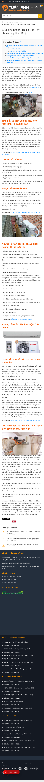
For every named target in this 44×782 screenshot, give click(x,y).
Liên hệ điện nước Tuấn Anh (12, 576)
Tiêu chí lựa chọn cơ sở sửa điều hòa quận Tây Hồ (26, 420)
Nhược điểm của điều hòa (18, 51)
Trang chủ (2, 22)
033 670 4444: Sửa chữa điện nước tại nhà (16, 1)
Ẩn (21, 42)
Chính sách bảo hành (9, 580)
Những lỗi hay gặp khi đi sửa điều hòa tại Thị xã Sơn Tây (24, 53)
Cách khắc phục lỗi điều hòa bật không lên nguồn (25, 58)
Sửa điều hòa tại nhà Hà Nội (13, 22)
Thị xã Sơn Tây (34, 87)
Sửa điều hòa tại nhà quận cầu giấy (22, 319)
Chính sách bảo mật (9, 582)
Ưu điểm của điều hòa (16, 49)
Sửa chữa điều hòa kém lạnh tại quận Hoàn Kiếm (26, 212)
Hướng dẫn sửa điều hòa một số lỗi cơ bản (20, 56)
